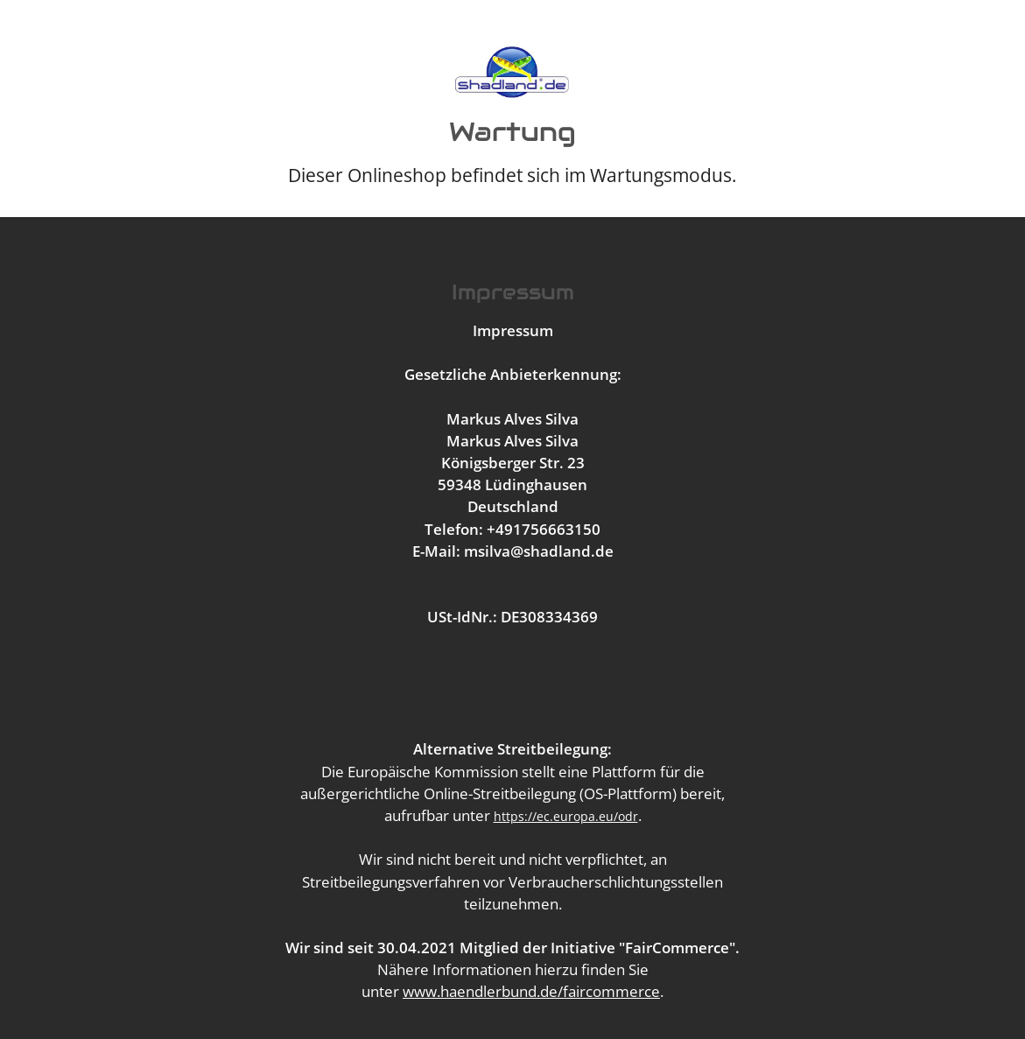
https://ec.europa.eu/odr (566, 816)
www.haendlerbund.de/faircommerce (531, 991)
